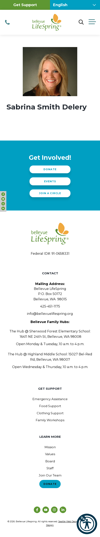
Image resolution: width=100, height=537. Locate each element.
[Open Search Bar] (81, 22)
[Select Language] (75, 5)
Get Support (25, 5)
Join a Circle (50, 193)
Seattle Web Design (68, 521)
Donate (49, 169)
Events (50, 181)
